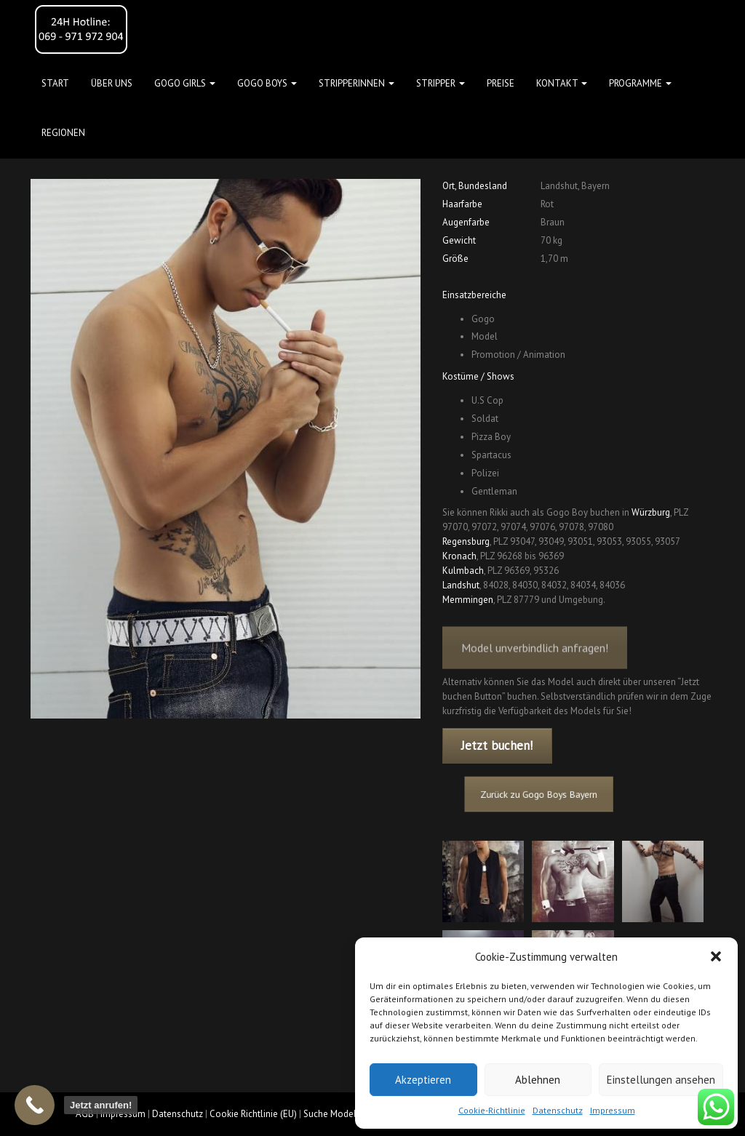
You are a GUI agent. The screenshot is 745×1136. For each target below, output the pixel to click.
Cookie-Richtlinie (491, 1110)
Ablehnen (537, 1080)
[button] (716, 956)
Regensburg (466, 541)
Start (55, 83)
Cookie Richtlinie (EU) (253, 1114)
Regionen (63, 133)
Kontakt (561, 83)
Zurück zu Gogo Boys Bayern (547, 794)
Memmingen (467, 599)
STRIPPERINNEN (356, 83)
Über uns (111, 83)
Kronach (459, 556)
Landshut (460, 585)
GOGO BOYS (267, 83)
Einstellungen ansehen (661, 1080)
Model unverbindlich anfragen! (534, 658)
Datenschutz (558, 1110)
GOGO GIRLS (184, 83)
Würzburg (651, 512)
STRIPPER (440, 83)
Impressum (612, 1110)
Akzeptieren (423, 1080)
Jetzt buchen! (497, 745)
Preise (500, 83)
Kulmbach (463, 570)
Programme (640, 83)
